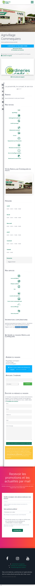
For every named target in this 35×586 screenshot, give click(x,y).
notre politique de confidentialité (14, 454)
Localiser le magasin (6, 55)
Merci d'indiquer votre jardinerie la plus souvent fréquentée (15, 514)
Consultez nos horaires (17, 50)
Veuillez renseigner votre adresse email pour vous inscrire (17, 497)
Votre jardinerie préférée (10, 509)
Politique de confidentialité (18, 565)
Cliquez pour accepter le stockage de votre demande (19, 443)
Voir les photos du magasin (17, 77)
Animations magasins (18, 564)
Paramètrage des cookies (18, 567)
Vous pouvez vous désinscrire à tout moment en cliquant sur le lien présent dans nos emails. (16, 525)
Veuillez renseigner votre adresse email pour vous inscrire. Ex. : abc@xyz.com (16, 505)
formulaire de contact (12, 401)
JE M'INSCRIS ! (17, 530)
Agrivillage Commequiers (21, 369)
